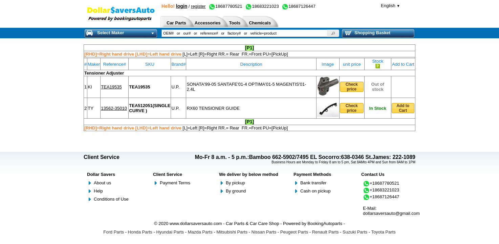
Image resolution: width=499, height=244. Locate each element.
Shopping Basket (367, 33)
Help (98, 191)
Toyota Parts (383, 232)
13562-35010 (114, 108)
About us (102, 182)
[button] (333, 33)
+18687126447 (381, 196)
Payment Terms (175, 182)
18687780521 (225, 6)
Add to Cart (402, 108)
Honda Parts (140, 232)
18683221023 (262, 6)
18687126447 (299, 6)
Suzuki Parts (355, 232)
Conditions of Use (111, 199)
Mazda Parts (200, 232)
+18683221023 (381, 189)
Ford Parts (113, 232)
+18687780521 (381, 183)
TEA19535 (111, 86)
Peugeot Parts (294, 232)
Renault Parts (325, 232)
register (198, 6)
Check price (352, 87)
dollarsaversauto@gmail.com (391, 213)
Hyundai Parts (170, 232)
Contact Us (373, 174)
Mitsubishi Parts (231, 232)
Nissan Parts (264, 232)
